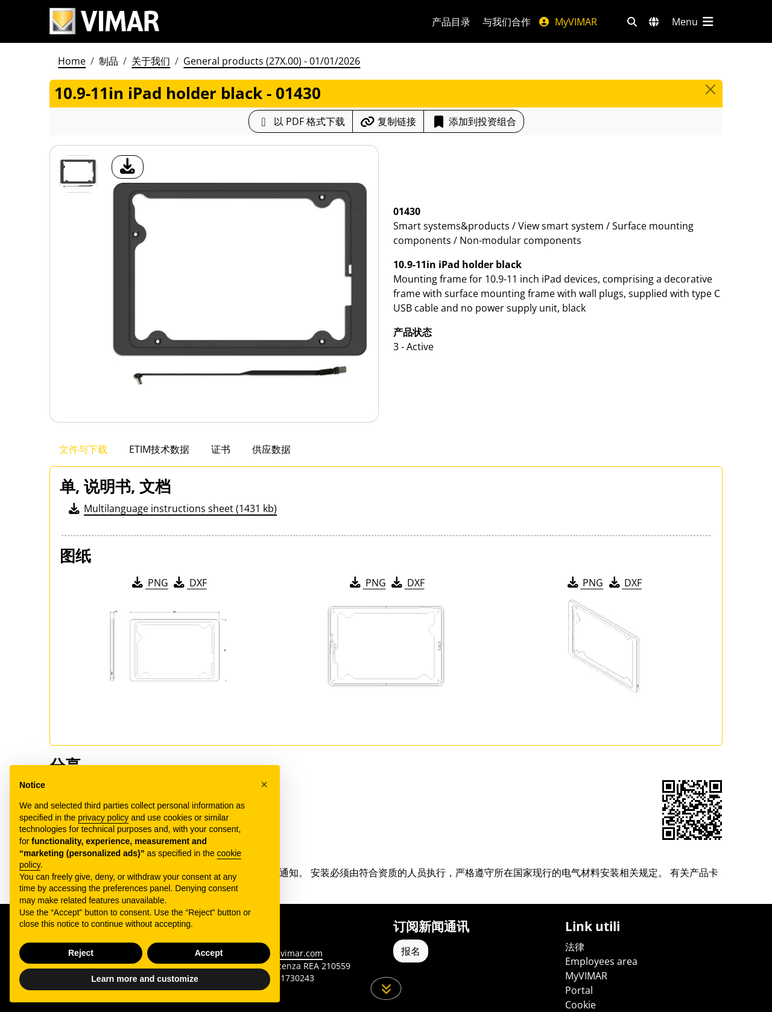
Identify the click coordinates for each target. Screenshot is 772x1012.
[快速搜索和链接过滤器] (632, 21)
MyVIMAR (567, 21)
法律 (574, 946)
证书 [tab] (220, 449)
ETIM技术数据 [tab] (159, 449)
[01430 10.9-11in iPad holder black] (78, 174)
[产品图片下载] (128, 167)
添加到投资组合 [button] (473, 121)
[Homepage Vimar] (226, 21)
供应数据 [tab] (271, 449)
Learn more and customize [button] (144, 979)
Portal (579, 990)
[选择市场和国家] (654, 21)
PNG (149, 582)
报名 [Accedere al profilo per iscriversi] (410, 951)
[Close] (710, 89)
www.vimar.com (290, 953)
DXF (189, 582)
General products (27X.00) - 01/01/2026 (271, 61)
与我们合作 (506, 21)
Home (72, 61)
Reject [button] (80, 953)
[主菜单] (694, 21)
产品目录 (451, 21)
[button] (264, 784)
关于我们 (150, 61)
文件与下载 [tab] (83, 449)
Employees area (601, 961)
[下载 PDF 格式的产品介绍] (300, 121)
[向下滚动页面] (386, 988)
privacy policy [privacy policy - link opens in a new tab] (103, 817)
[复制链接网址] (388, 121)
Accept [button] (209, 953)
